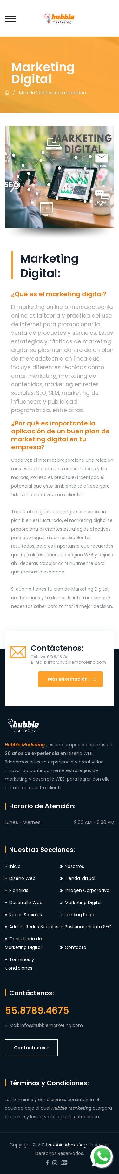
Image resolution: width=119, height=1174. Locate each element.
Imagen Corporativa (87, 890)
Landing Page (79, 914)
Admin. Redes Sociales (33, 927)
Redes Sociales (25, 914)
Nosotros (74, 866)
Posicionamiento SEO (88, 927)
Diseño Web (22, 878)
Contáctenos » (31, 1047)
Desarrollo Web (26, 902)
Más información (72, 679)
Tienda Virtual (80, 878)
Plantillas (18, 890)
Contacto (75, 947)
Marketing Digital (83, 902)
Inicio (15, 866)
